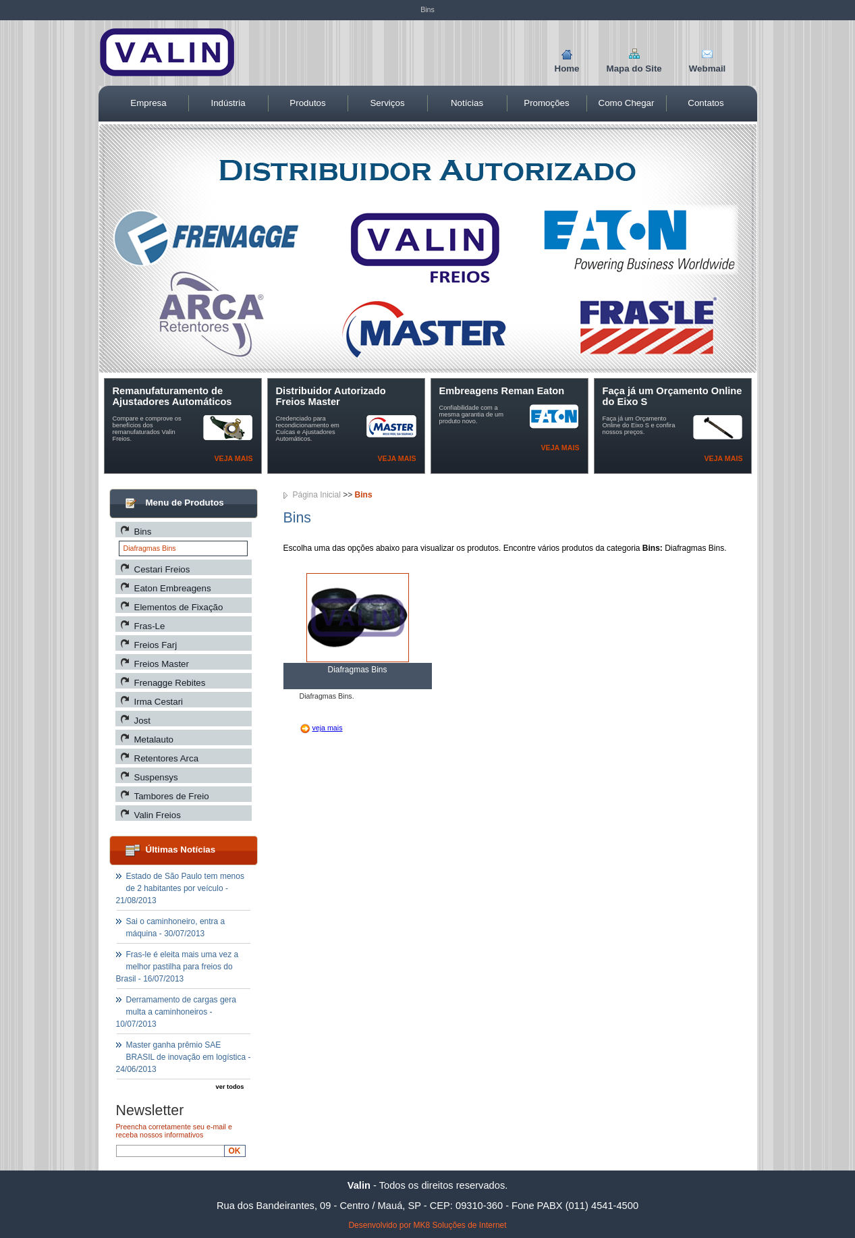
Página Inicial (317, 495)
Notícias (467, 103)
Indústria (228, 103)
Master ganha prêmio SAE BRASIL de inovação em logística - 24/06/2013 (183, 1057)
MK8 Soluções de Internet (459, 1225)
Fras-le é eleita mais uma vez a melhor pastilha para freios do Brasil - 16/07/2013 (177, 967)
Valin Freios (157, 815)
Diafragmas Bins (149, 548)
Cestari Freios (162, 569)
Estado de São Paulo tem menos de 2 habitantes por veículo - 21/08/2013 (180, 888)
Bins (143, 532)
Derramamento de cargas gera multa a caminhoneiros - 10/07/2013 (176, 1012)
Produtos (307, 103)
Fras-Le (149, 626)
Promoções (546, 103)
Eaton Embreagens (172, 588)
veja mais (327, 728)
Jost (142, 721)
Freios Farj (155, 645)
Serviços (387, 103)
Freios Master (161, 664)
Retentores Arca (166, 758)
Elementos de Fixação (178, 607)
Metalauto (154, 739)
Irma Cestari (159, 702)
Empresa (148, 103)
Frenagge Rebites (170, 683)
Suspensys (156, 777)
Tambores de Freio (171, 796)
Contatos (705, 103)
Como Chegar (627, 103)
